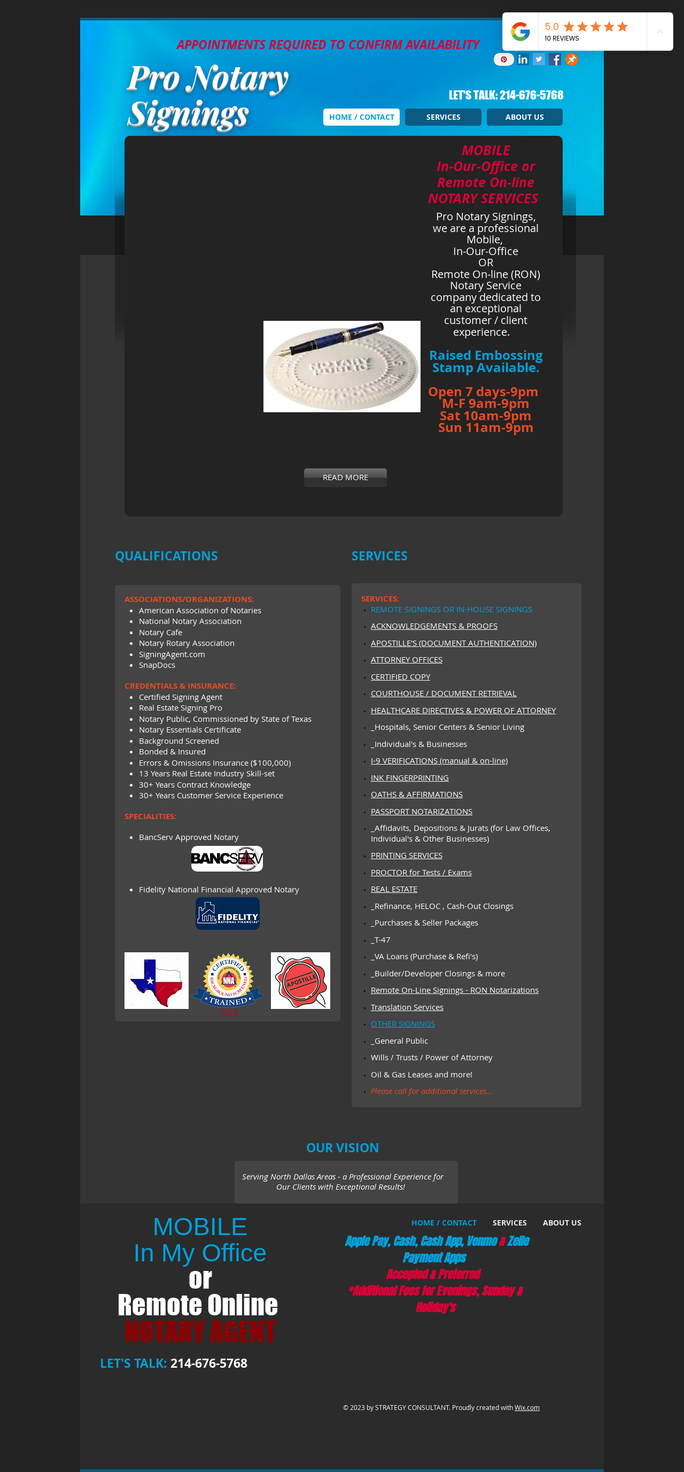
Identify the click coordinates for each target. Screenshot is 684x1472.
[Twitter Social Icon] (539, 59)
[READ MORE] (345, 477)
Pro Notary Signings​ (208, 93)
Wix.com (527, 1407)
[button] (274, 212)
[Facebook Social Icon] (555, 59)
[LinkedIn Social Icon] (523, 59)
